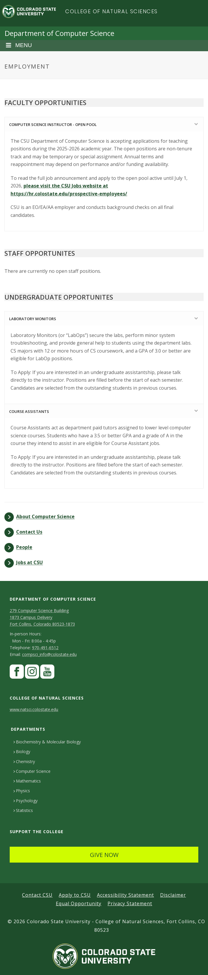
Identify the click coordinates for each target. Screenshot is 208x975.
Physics (22, 790)
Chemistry (24, 761)
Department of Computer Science (59, 33)
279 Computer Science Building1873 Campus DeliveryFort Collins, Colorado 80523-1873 (42, 617)
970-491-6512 (45, 647)
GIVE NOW (104, 855)
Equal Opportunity (78, 903)
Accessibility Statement (125, 895)
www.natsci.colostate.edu (34, 709)
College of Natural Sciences (111, 11)
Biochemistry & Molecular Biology (47, 742)
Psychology (26, 800)
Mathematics (27, 781)
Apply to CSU (75, 895)
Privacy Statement (130, 903)
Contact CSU (37, 895)
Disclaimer (173, 895)
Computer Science (32, 771)
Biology (22, 751)
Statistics (23, 810)
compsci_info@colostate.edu (49, 654)
